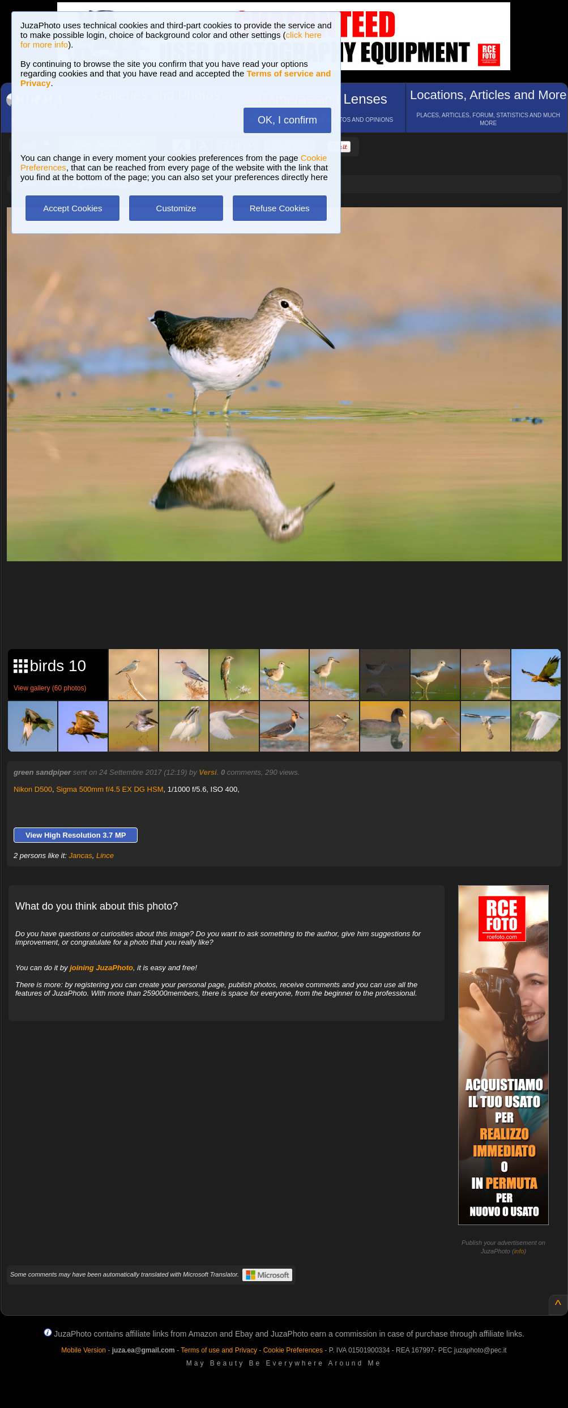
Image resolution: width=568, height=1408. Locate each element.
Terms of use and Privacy (219, 1350)
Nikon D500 (33, 789)
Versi (207, 772)
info (519, 1251)
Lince (105, 855)
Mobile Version (83, 1350)
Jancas (80, 855)
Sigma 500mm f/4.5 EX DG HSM (109, 789)
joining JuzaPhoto (101, 967)
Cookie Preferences (293, 1350)
